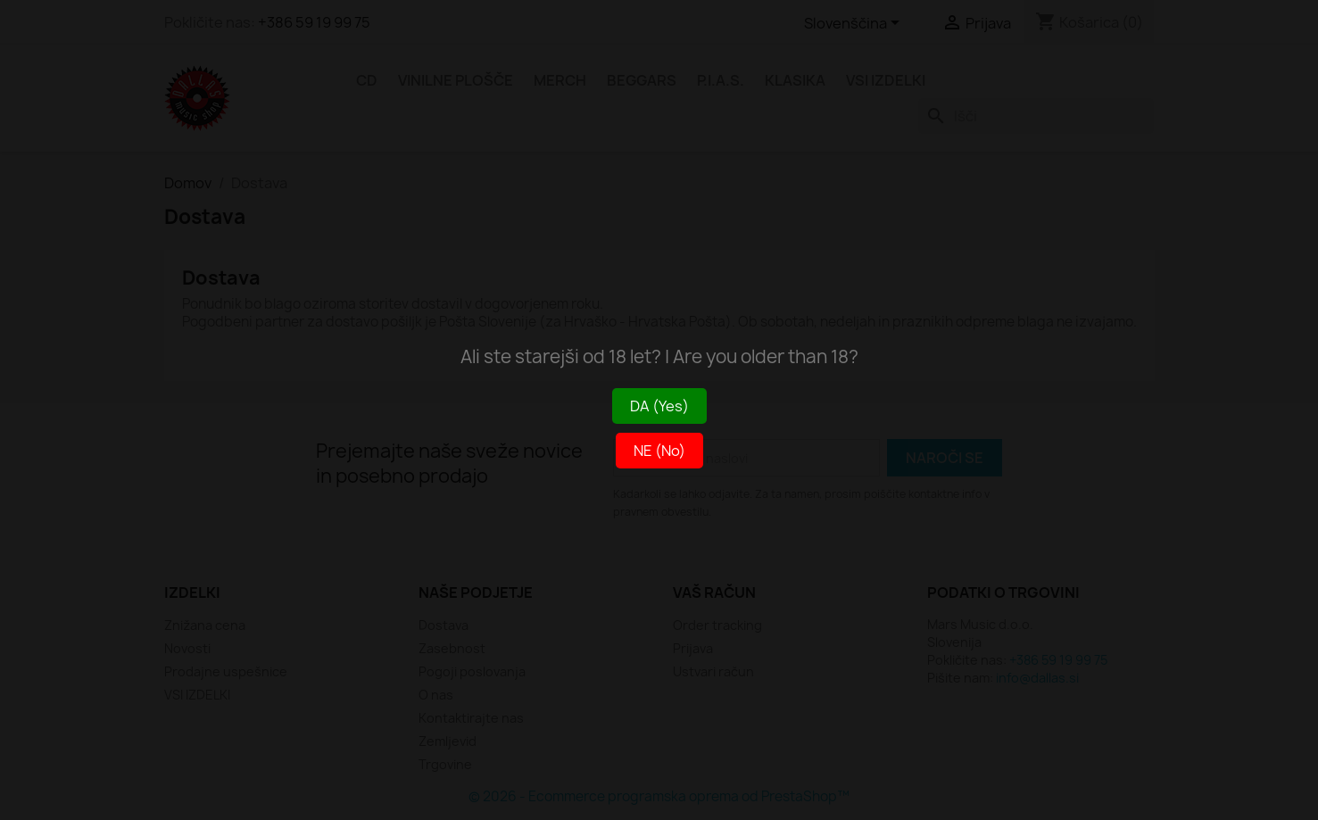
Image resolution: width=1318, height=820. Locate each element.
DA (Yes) (659, 406)
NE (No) (659, 450)
